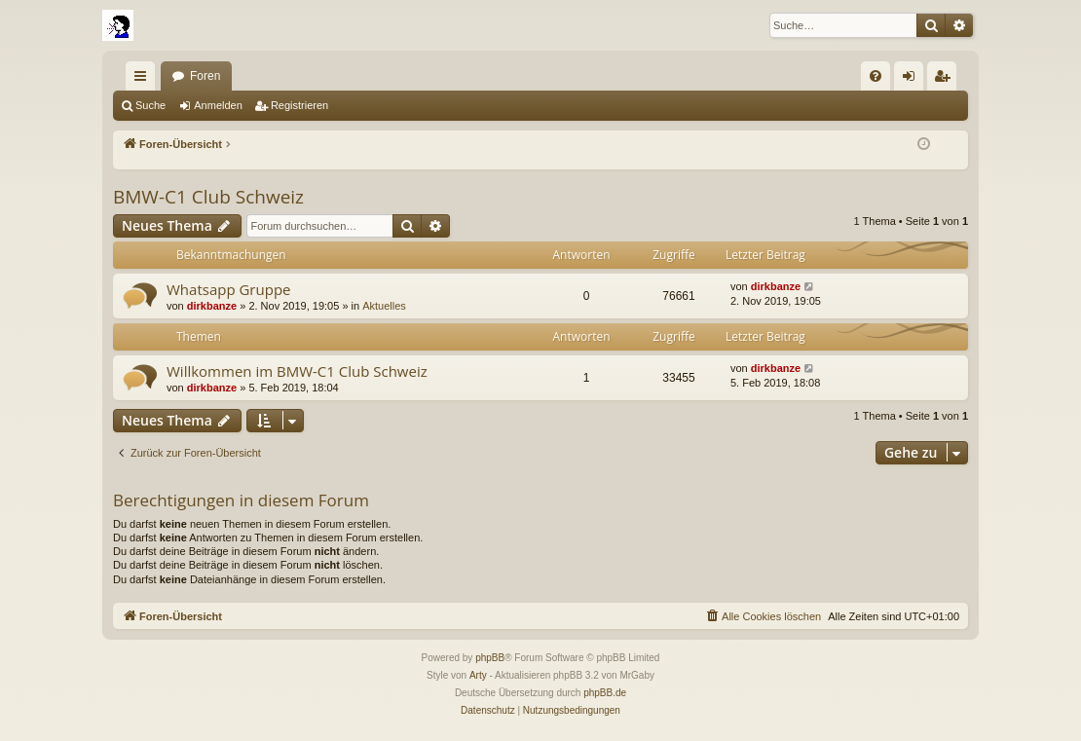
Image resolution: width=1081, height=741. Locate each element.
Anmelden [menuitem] (913, 80)
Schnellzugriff (144, 80)
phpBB (489, 657)
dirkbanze (212, 306)
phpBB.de (604, 692)
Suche (150, 105)
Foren (205, 76)
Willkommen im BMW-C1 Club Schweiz (297, 371)
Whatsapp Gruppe (228, 289)
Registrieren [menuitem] (946, 80)
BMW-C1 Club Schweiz (208, 196)
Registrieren (299, 105)
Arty (478, 675)
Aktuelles (384, 306)
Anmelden (218, 105)
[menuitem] (875, 76)
